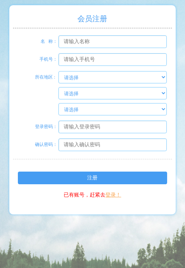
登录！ (113, 195)
